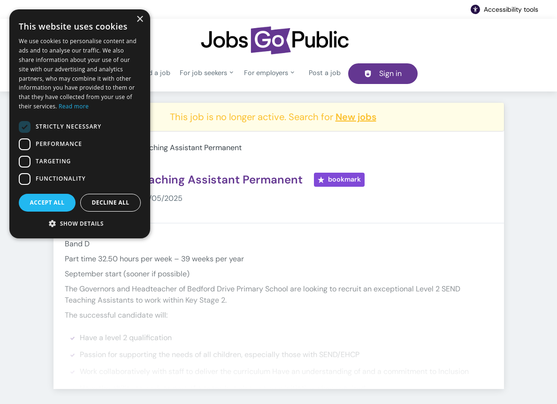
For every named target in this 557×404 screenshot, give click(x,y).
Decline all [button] (111, 202)
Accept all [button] (47, 202)
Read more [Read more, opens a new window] (74, 106)
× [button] (139, 19)
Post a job (325, 73)
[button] (80, 223)
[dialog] (79, 123)
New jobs (356, 117)
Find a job (154, 73)
